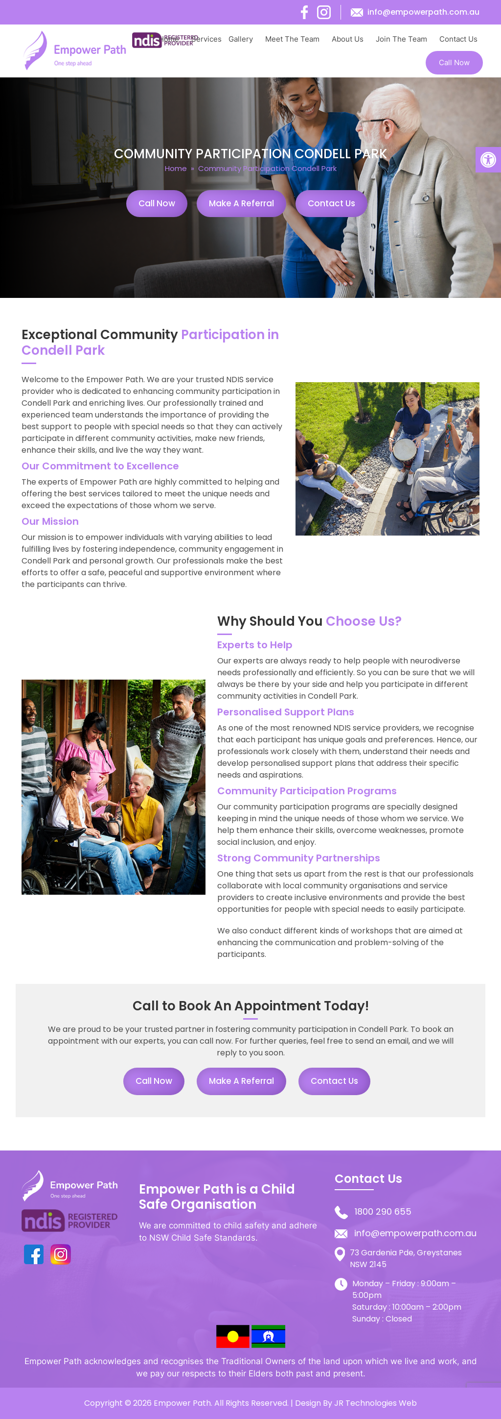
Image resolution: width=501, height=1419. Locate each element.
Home (169, 39)
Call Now (454, 62)
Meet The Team (292, 39)
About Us (348, 39)
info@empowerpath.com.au (423, 12)
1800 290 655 (383, 1211)
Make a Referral (241, 203)
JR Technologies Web (375, 1403)
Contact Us (458, 39)
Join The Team (401, 39)
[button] (488, 159)
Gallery (240, 39)
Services (206, 39)
